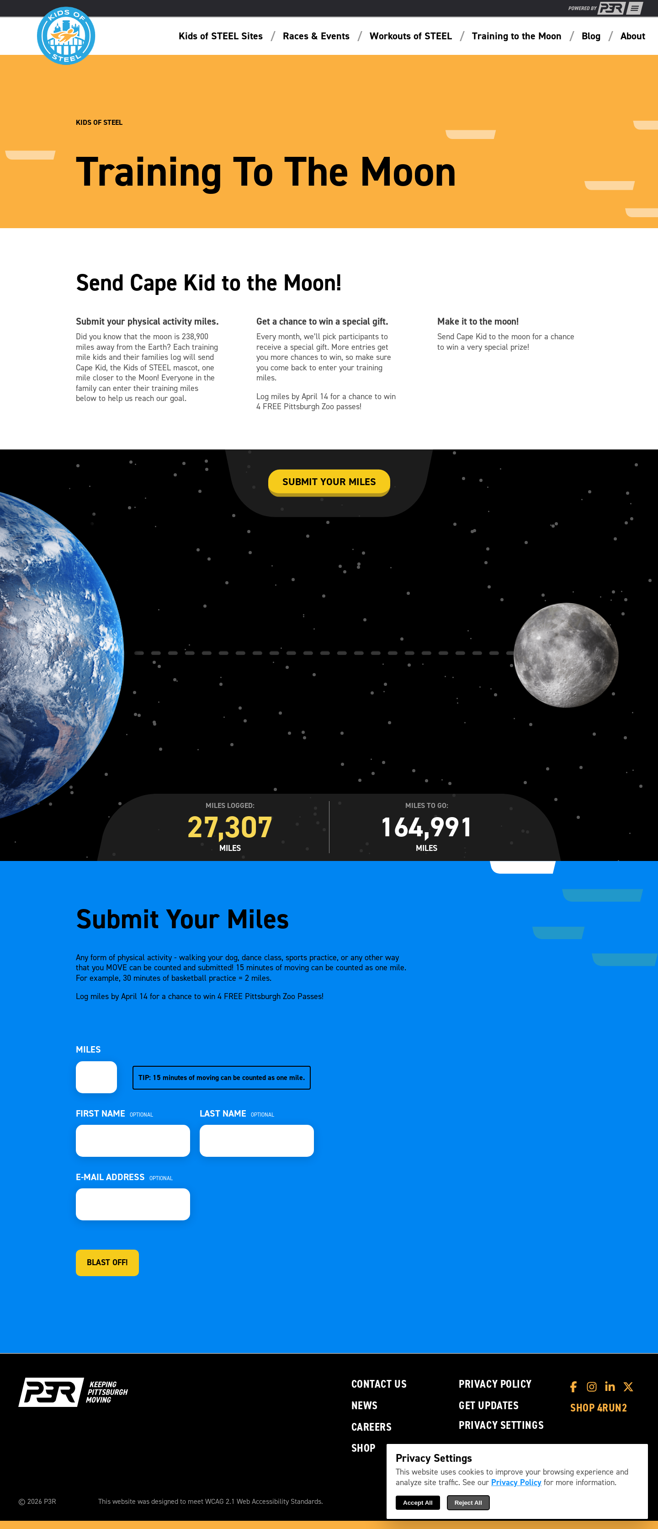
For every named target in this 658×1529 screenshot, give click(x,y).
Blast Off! (107, 1262)
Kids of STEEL (99, 122)
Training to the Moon (517, 36)
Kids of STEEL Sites (221, 36)
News (364, 1405)
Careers (371, 1427)
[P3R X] (630, 1387)
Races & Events (316, 36)
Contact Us (379, 1384)
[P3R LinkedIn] (612, 1387)
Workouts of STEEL (411, 36)
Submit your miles (329, 481)
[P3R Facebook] (576, 1387)
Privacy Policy (495, 1384)
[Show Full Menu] (634, 8)
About (633, 36)
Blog (591, 36)
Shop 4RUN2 (598, 1408)
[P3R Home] (597, 8)
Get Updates (489, 1405)
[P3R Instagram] (594, 1387)
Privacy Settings (501, 1425)
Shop (363, 1448)
